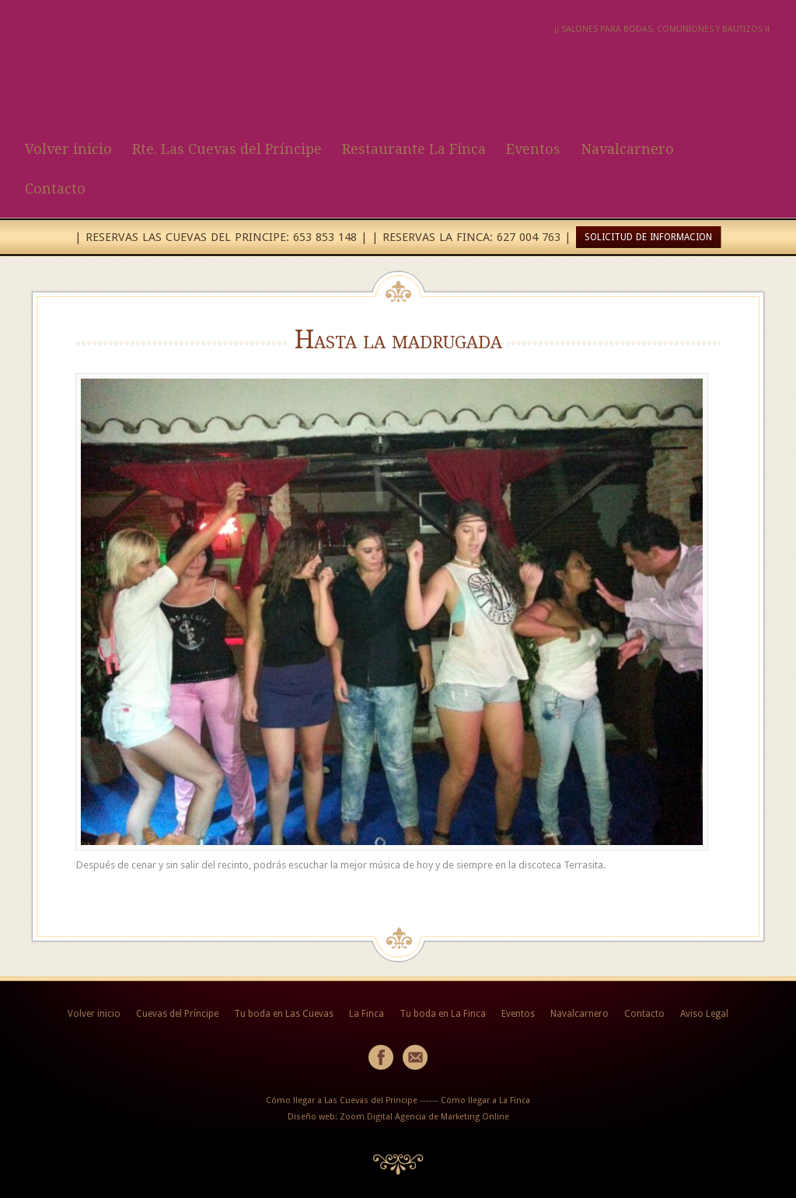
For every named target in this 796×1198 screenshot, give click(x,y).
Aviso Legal (704, 1013)
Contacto (55, 188)
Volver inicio (68, 149)
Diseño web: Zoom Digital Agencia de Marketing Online (398, 1117)
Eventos (533, 149)
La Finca (366, 1013)
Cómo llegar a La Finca (485, 1100)
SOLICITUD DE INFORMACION (648, 237)
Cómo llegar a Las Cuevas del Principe (341, 1100)
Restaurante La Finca (414, 149)
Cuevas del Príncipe (177, 1013)
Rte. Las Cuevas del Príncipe (227, 149)
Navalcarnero (627, 149)
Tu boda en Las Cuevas (283, 1013)
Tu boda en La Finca (443, 1013)
